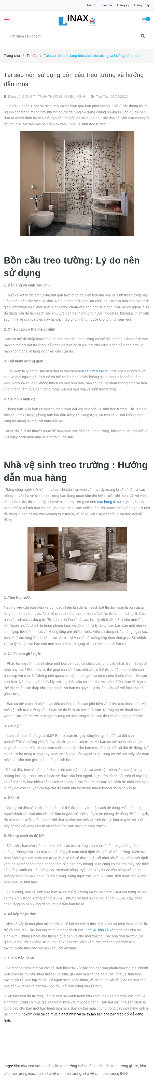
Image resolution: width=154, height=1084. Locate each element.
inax (40, 1074)
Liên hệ (107, 5)
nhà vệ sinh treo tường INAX (106, 1074)
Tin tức (91, 5)
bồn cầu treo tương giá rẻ (117, 1066)
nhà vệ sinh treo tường (63, 1074)
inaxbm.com (30, 1014)
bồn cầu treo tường (29, 1066)
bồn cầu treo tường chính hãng (71, 1066)
